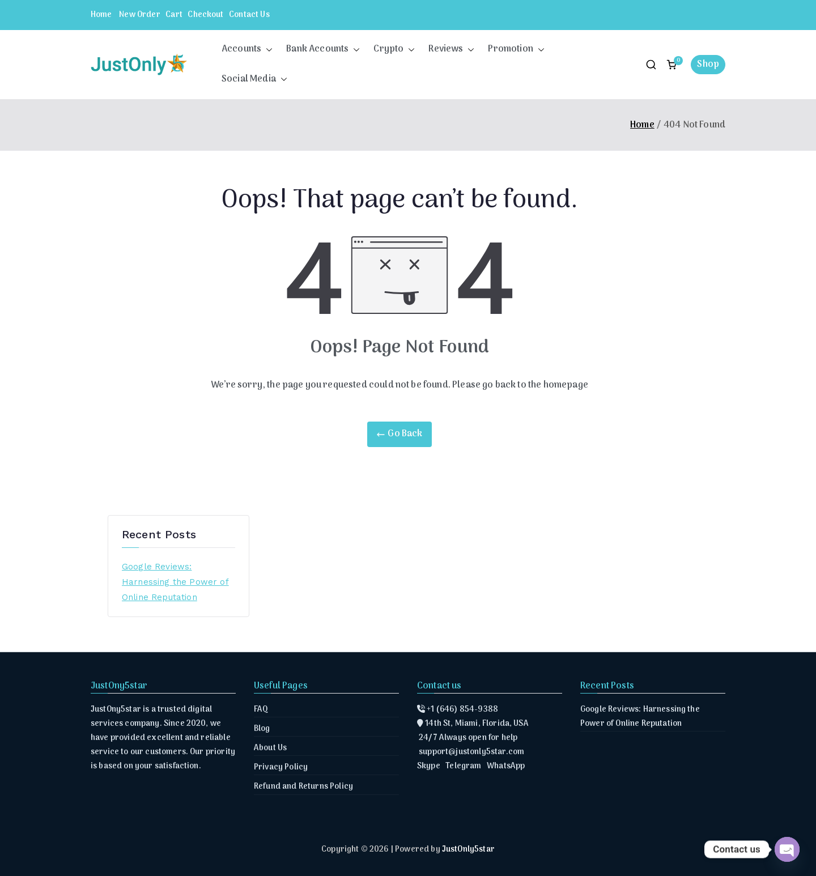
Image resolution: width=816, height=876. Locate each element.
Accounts (247, 49)
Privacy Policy (281, 767)
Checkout (205, 15)
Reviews (451, 49)
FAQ (261, 709)
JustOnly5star (468, 849)
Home (101, 15)
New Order (139, 15)
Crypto (394, 49)
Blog (262, 728)
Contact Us (249, 15)
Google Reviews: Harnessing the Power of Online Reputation (175, 582)
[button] (267, 49)
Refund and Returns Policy (303, 786)
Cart (173, 15)
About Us (270, 748)
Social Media (254, 79)
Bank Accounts (323, 49)
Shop (708, 64)
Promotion (516, 49)
